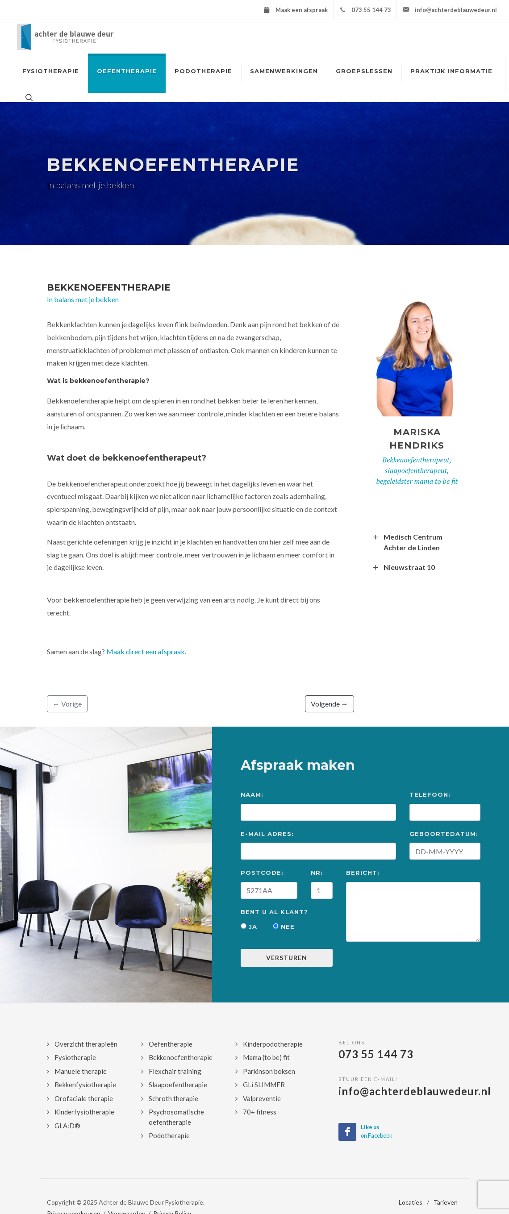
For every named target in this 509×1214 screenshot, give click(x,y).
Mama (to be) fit (266, 1057)
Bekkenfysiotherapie (85, 1085)
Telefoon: (430, 794)
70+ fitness (259, 1112)
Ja (249, 926)
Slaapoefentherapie (178, 1085)
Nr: (317, 872)
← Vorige (67, 703)
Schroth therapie (173, 1098)
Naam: (252, 794)
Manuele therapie (80, 1071)
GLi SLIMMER (264, 1085)
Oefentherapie (170, 1044)
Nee (284, 926)
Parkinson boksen (269, 1071)
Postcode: (262, 872)
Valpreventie (262, 1098)
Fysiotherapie (75, 1057)
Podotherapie (169, 1135)
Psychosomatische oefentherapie (176, 1117)
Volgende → (329, 703)
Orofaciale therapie (83, 1098)
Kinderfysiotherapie (84, 1112)
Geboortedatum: (443, 833)
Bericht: (363, 872)
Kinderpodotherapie (273, 1044)
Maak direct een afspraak (145, 651)
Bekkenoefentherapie (109, 287)
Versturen (286, 957)
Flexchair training (175, 1071)
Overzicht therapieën (85, 1044)
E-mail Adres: (267, 833)
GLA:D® (67, 1126)
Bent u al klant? (274, 911)
